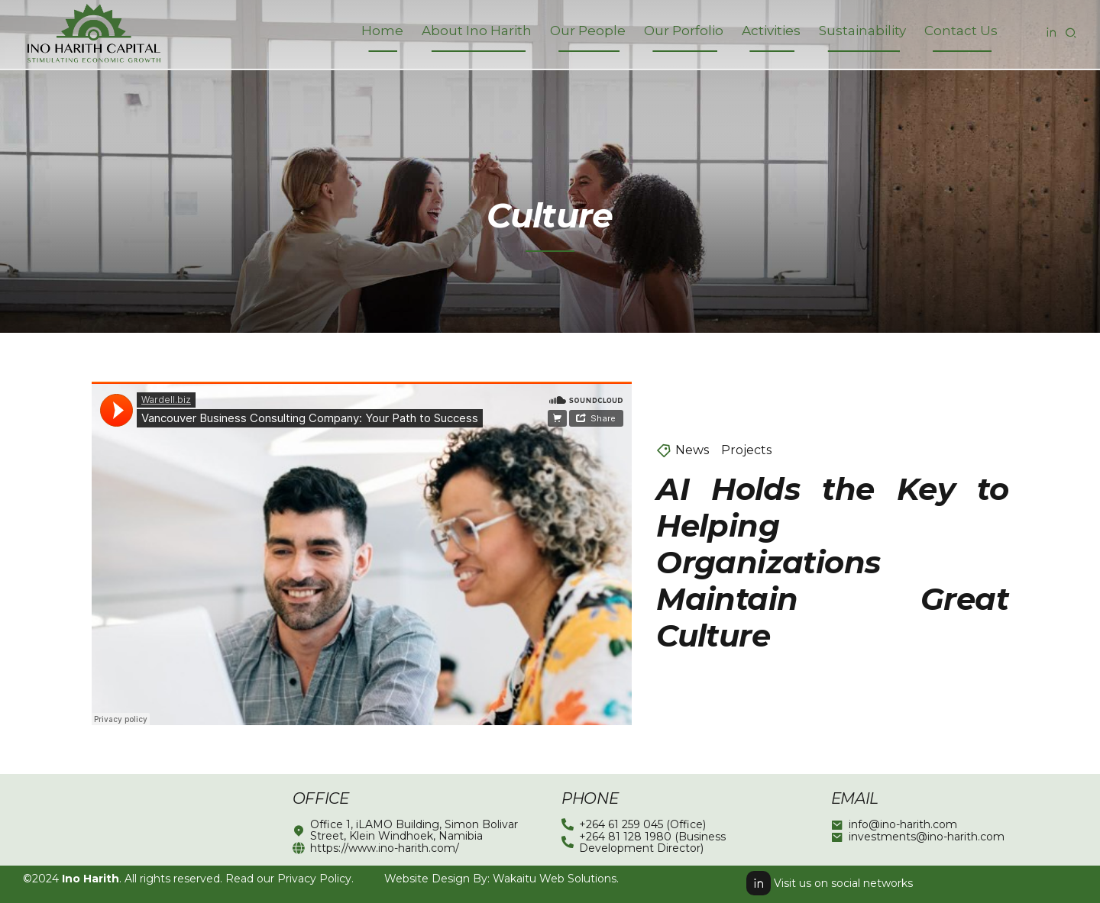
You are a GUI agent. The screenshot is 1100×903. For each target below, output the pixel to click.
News (692, 450)
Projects (746, 450)
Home (382, 30)
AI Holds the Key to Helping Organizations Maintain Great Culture (832, 562)
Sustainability (862, 30)
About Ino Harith (477, 30)
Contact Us (961, 30)
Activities (771, 30)
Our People (588, 30)
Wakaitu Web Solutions (554, 878)
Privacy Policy (314, 878)
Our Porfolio (683, 30)
